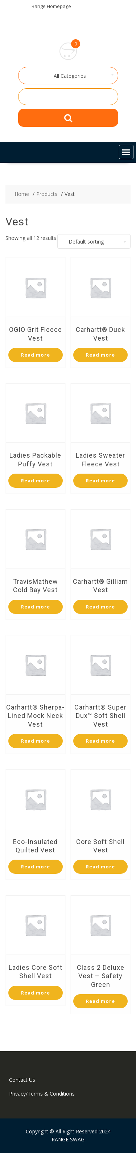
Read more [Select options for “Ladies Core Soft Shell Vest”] (35, 992)
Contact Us (22, 1079)
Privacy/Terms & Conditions (42, 1093)
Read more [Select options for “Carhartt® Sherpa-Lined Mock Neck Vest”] (35, 741)
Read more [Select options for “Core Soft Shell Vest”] (100, 866)
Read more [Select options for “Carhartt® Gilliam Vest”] (100, 606)
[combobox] (68, 75)
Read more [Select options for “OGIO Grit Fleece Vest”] (35, 354)
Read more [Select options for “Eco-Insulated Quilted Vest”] (35, 866)
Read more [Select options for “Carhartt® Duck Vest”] (100, 354)
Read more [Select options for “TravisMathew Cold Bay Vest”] (35, 606)
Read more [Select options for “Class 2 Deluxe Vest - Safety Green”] (100, 1001)
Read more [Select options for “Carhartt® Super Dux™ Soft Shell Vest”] (100, 741)
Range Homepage (51, 6)
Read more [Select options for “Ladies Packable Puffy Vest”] (35, 480)
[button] (126, 152)
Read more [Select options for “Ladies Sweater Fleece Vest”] (100, 480)
